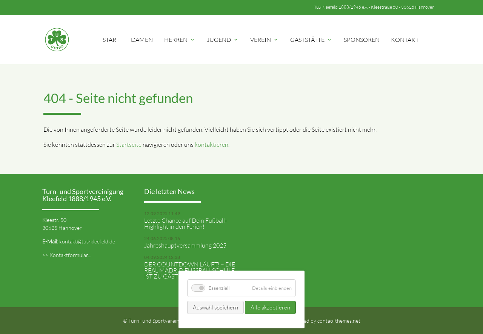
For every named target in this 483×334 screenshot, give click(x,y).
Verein (264, 39)
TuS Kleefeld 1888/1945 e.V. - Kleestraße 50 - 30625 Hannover (374, 7)
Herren (179, 39)
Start (111, 39)
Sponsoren (362, 39)
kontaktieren (211, 144)
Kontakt (405, 39)
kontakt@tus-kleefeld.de (87, 241)
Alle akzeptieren (270, 307)
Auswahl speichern (215, 307)
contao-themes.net (338, 320)
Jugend (223, 39)
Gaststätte (311, 39)
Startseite (129, 144)
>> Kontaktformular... (66, 255)
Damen (142, 39)
